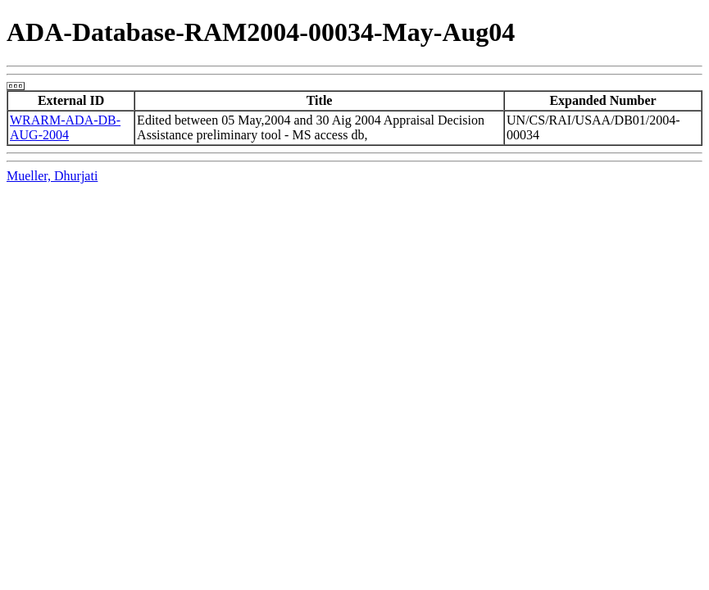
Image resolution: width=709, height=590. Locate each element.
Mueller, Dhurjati (52, 176)
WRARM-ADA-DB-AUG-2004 (65, 127)
